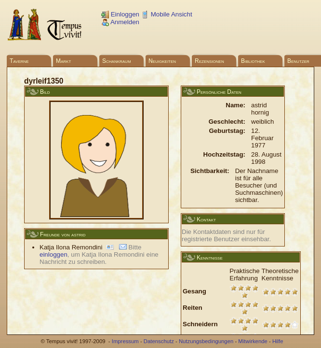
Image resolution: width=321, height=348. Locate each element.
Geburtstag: (227, 130)
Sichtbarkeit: (209, 170)
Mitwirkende (252, 341)
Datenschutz (159, 341)
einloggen (53, 254)
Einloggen (120, 14)
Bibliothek (253, 61)
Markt (63, 61)
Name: (235, 105)
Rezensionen (209, 61)
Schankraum (116, 61)
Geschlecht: (227, 121)
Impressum (125, 341)
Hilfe (277, 341)
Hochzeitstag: (224, 154)
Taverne (19, 61)
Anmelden (120, 22)
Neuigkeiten (162, 61)
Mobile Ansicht (166, 14)
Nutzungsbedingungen (206, 341)
